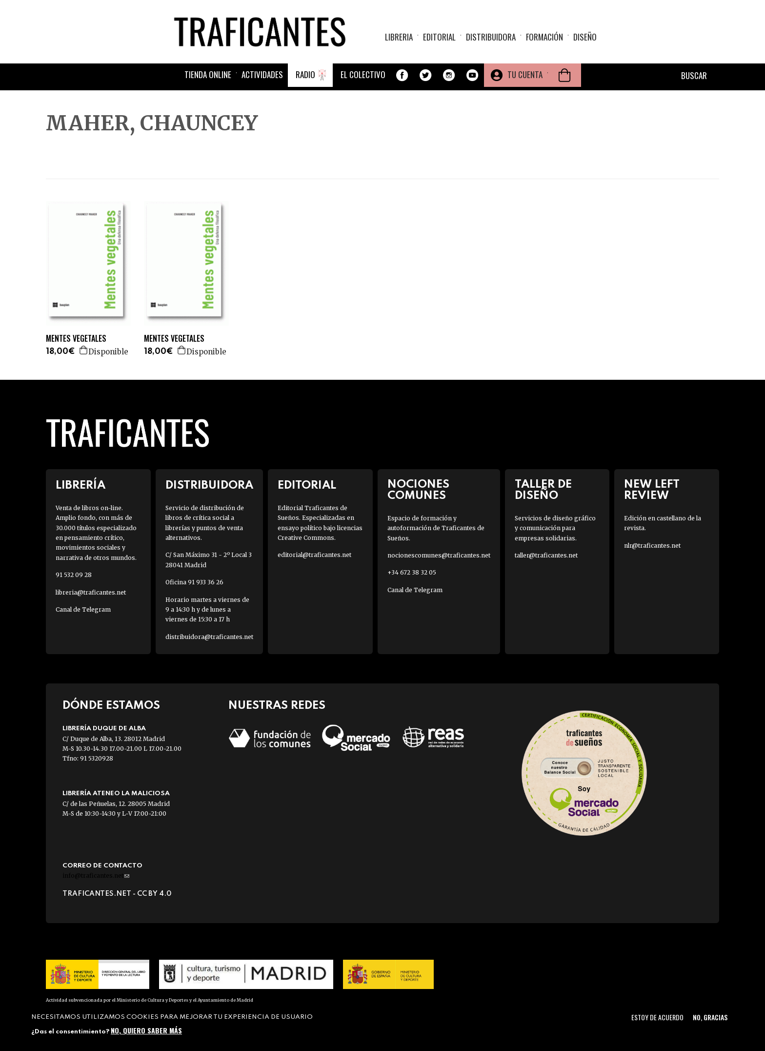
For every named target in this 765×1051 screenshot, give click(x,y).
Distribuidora (491, 37)
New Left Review (652, 490)
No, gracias (710, 1017)
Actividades (262, 74)
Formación (544, 37)
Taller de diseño (543, 490)
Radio (305, 74)
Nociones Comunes (418, 490)
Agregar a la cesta (84, 350)
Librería (80, 485)
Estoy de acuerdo (657, 1017)
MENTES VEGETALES (76, 338)
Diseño (585, 37)
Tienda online (207, 74)
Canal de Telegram (83, 609)
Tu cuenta (525, 74)
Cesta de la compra (564, 75)
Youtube (472, 75)
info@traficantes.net (95, 875)
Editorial (439, 37)
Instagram (449, 75)
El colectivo (363, 74)
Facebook (402, 75)
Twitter (425, 75)
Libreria (399, 37)
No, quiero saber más (146, 1030)
